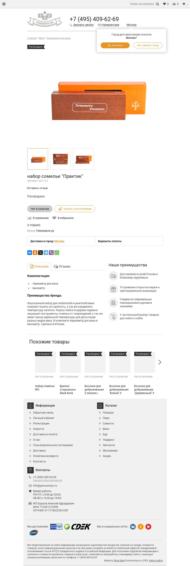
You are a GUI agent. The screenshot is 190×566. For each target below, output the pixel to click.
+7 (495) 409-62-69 (94, 19)
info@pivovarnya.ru (45, 485)
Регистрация (41, 423)
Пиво (106, 418)
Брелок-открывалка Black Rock (68, 390)
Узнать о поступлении (75, 208)
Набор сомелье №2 (44, 388)
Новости (38, 428)
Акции (107, 456)
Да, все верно (115, 45)
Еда (105, 434)
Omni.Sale (119, 560)
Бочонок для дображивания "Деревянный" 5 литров (144, 391)
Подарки (108, 439)
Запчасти (109, 445)
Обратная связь (43, 412)
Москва (132, 24)
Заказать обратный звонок (47, 480)
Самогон (108, 423)
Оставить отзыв (37, 188)
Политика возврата (45, 456)
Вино (106, 428)
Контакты (39, 461)
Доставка (39, 450)
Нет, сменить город (148, 45)
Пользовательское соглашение (53, 445)
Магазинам (110, 450)
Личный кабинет (43, 418)
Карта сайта (156, 560)
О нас (36, 439)
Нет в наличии (40, 208)
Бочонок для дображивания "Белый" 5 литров (119, 391)
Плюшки (108, 412)
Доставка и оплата (45, 434)
